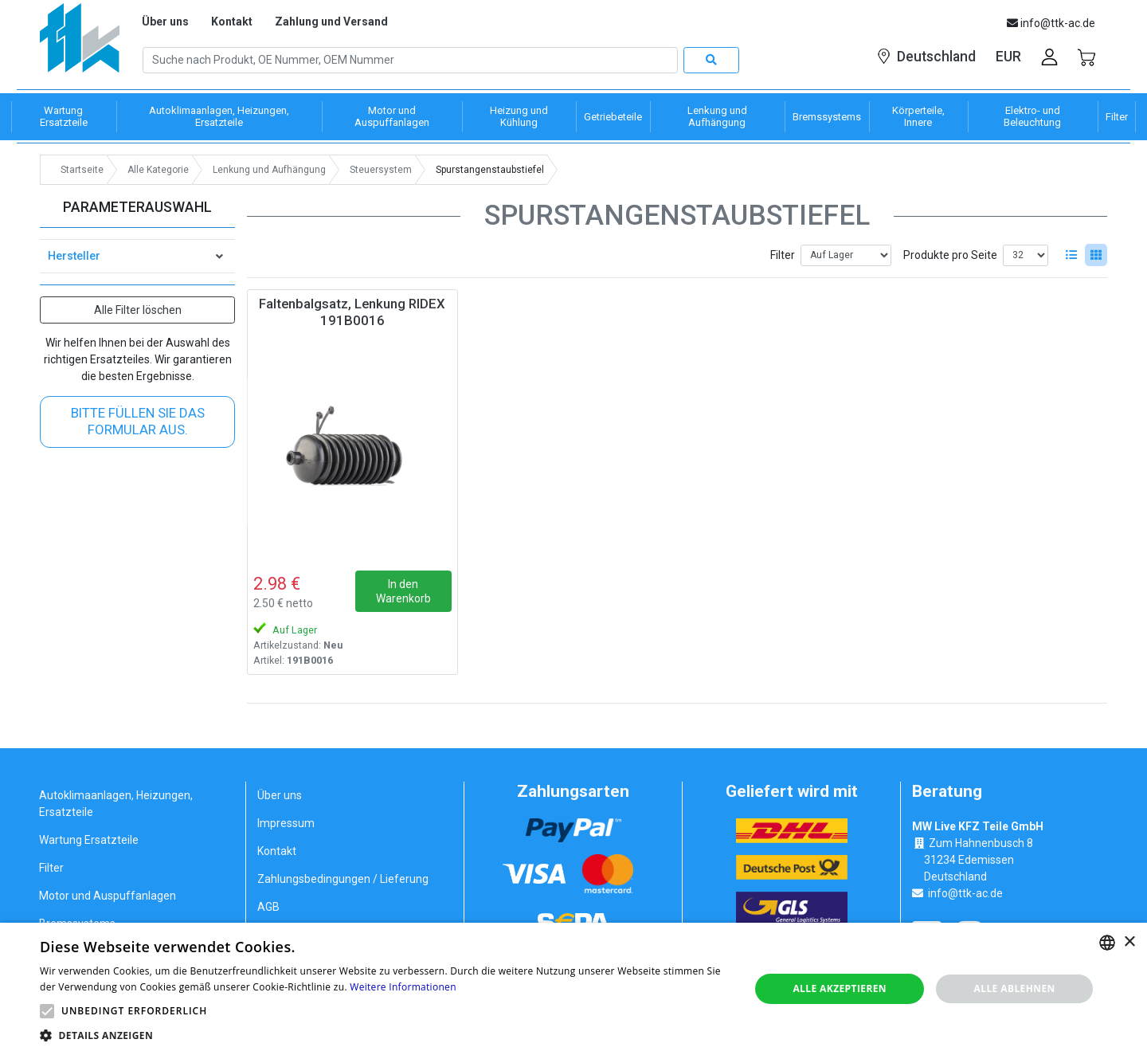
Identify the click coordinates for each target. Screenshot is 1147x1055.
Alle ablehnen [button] (1014, 988)
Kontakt (231, 21)
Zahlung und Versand (331, 21)
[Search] (410, 60)
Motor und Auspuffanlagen (107, 895)
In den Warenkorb (403, 591)
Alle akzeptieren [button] (840, 988)
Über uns (165, 21)
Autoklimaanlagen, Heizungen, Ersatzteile (116, 803)
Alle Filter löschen (138, 310)
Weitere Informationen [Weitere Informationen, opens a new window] (403, 987)
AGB (268, 906)
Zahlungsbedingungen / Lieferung (343, 879)
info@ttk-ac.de (965, 893)
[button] (47, 1011)
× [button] (1129, 942)
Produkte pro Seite (950, 255)
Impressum (286, 823)
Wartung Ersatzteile (89, 839)
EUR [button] (1008, 57)
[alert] (573, 989)
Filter (782, 255)
